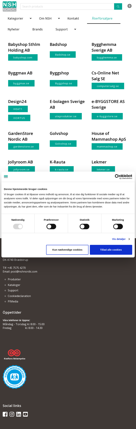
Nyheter (13, 29)
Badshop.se (62, 54)
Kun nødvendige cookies (67, 249)
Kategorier (15, 18)
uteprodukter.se (66, 116)
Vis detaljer (119, 239)
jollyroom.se (21, 169)
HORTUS (19, 118)
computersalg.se (108, 86)
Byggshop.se (63, 83)
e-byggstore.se (107, 116)
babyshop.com (22, 57)
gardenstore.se (23, 146)
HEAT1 (18, 109)
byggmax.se (21, 83)
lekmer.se (103, 169)
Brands (37, 29)
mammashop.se (107, 146)
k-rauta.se (61, 169)
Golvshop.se (63, 143)
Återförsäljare (102, 18)
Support (62, 29)
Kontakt (73, 18)
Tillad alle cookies (111, 249)
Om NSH (45, 18)
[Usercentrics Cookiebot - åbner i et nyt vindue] (117, 176)
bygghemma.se (107, 57)
